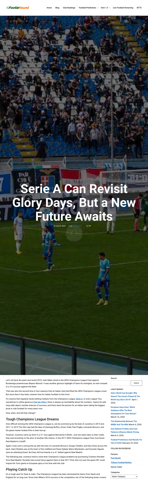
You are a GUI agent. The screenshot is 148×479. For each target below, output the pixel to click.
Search (114, 378)
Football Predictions (87, 8)
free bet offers (40, 402)
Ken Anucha (77, 226)
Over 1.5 (104, 8)
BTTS (139, 8)
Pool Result (116, 458)
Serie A (79, 399)
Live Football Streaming (123, 8)
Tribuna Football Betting (121, 462)
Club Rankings (69, 8)
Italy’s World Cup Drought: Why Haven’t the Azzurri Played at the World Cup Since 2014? (125, 396)
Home (49, 8)
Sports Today (116, 467)
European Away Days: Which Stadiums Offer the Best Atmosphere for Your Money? (123, 410)
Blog (57, 8)
